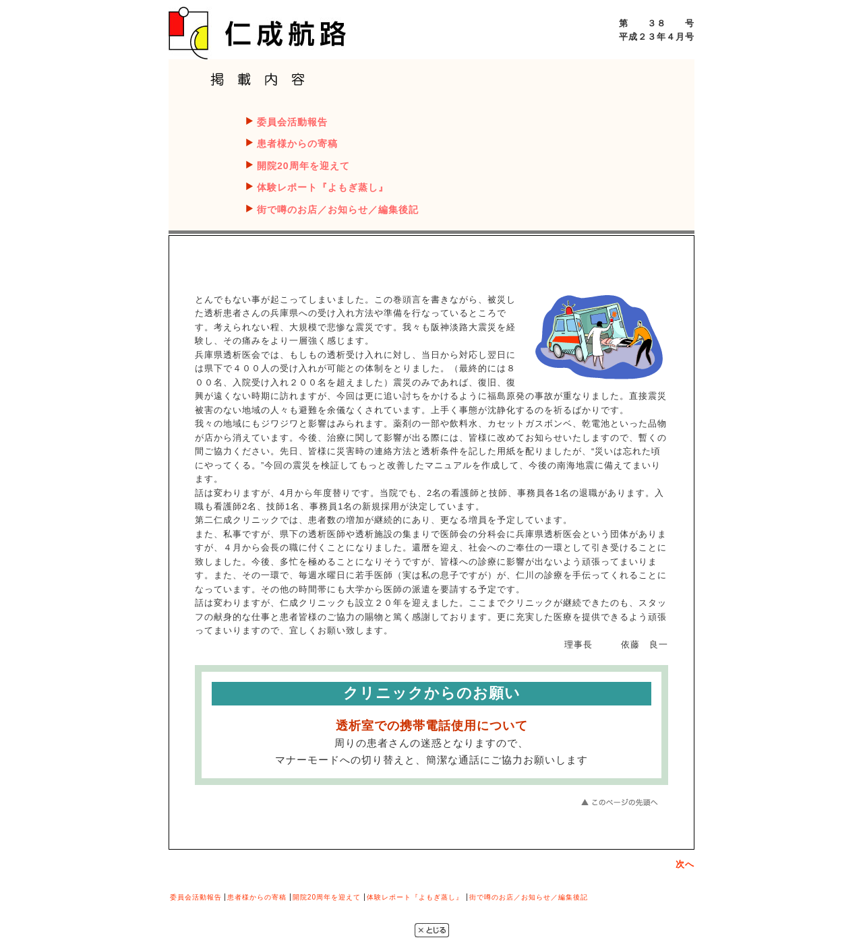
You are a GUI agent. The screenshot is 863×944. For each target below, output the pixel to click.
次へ (685, 864)
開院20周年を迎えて (303, 165)
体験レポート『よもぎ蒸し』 (322, 187)
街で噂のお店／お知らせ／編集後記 (338, 209)
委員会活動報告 (292, 122)
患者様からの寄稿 (297, 143)
